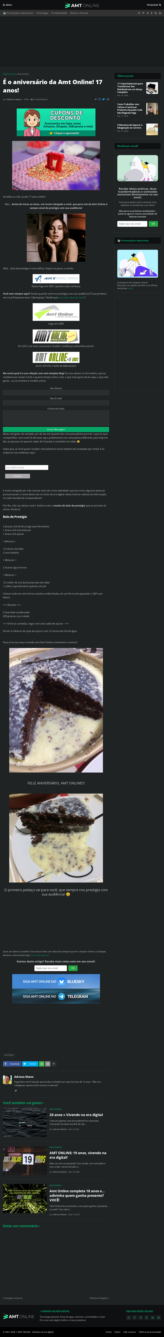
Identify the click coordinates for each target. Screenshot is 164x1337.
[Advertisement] (82, 41)
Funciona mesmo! (40, 955)
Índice (118, 1332)
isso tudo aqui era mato (71, 297)
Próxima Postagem (99, 1298)
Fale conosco (129, 1332)
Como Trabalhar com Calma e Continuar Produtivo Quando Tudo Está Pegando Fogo (129, 108)
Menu (9, 5)
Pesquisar (152, 5)
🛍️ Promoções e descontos (18, 13)
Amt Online (23, 74)
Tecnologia (42, 13)
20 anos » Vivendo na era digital (76, 1114)
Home (109, 1332)
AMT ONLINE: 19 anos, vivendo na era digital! (77, 1155)
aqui (130, 288)
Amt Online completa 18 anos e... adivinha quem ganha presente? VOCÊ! (77, 1195)
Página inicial (9, 74)
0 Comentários (40, 99)
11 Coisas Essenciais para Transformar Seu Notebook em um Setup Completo (130, 88)
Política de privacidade (150, 1332)
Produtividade (59, 13)
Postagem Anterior (13, 1298)
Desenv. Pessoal (79, 13)
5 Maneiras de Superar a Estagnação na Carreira (129, 126)
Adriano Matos (24, 1077)
